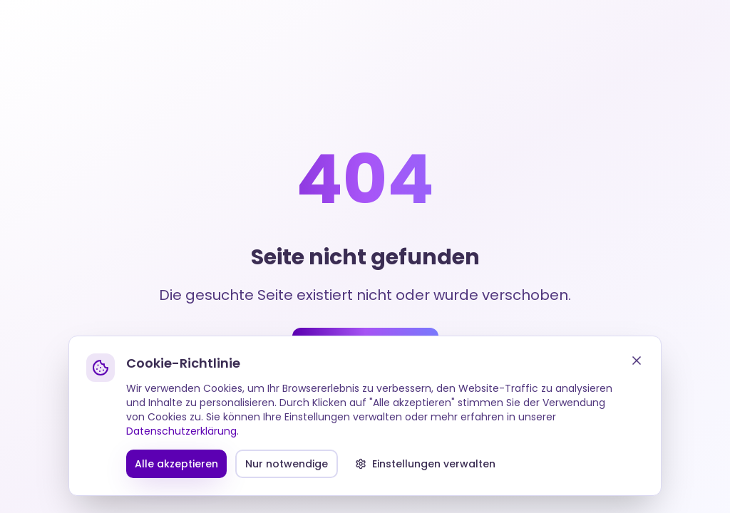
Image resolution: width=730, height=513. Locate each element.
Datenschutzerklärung (181, 431)
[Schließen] (636, 360)
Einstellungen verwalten (425, 464)
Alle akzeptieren (176, 464)
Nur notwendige (286, 464)
